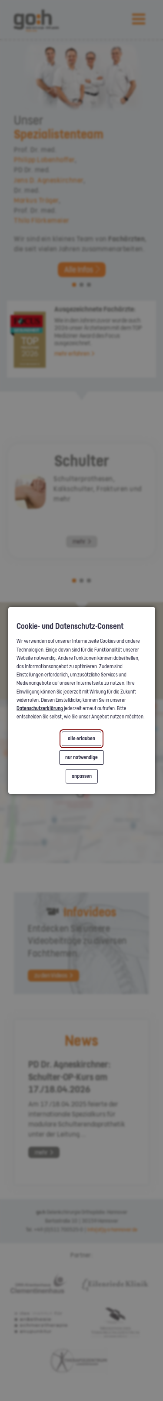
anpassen (82, 776)
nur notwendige (81, 757)
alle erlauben (81, 738)
